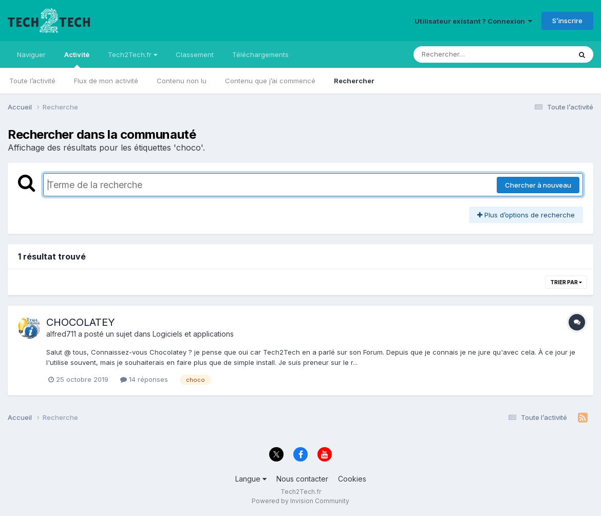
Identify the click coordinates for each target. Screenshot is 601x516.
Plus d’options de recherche (526, 215)
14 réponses (144, 379)
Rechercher (354, 81)
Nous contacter (302, 478)
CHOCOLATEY (80, 322)
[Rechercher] (463, 54)
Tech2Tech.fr (132, 54)
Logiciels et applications (193, 333)
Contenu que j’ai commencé (270, 81)
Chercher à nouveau (538, 185)
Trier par (566, 282)
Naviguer (31, 54)
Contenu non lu (181, 81)
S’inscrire (567, 20)
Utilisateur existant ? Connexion (473, 21)
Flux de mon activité (106, 81)
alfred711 (61, 333)
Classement (195, 54)
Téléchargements (260, 54)
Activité (76, 59)
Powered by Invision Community (300, 501)
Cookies (352, 478)
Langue (251, 478)
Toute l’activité (32, 81)
